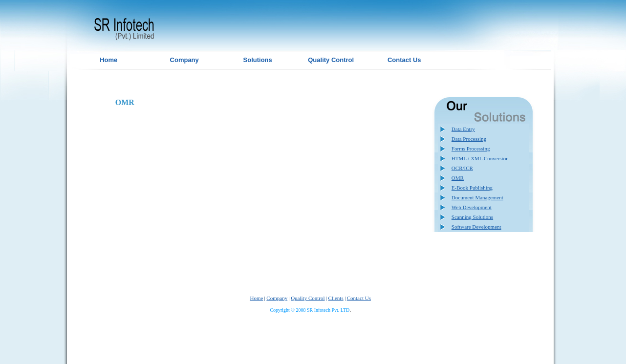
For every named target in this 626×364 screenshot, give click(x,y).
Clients (336, 298)
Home (256, 298)
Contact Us (359, 298)
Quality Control (307, 298)
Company (276, 298)
